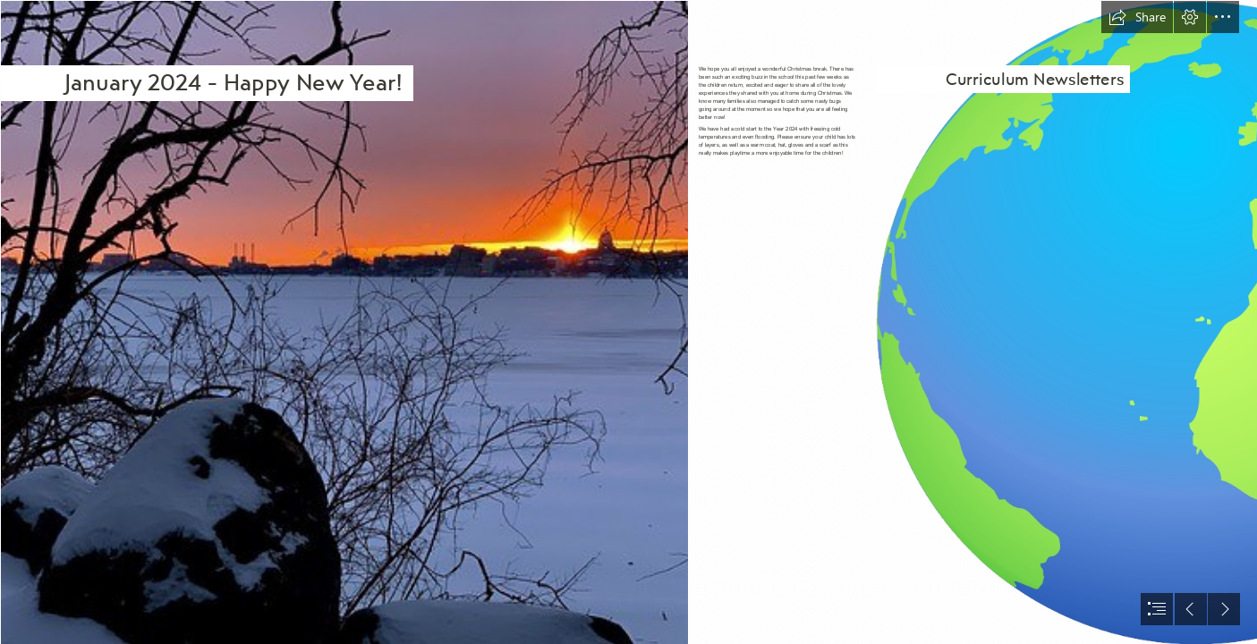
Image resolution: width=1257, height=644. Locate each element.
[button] (1137, 17)
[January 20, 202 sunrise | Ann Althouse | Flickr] (343, 322)
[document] (628, 322)
